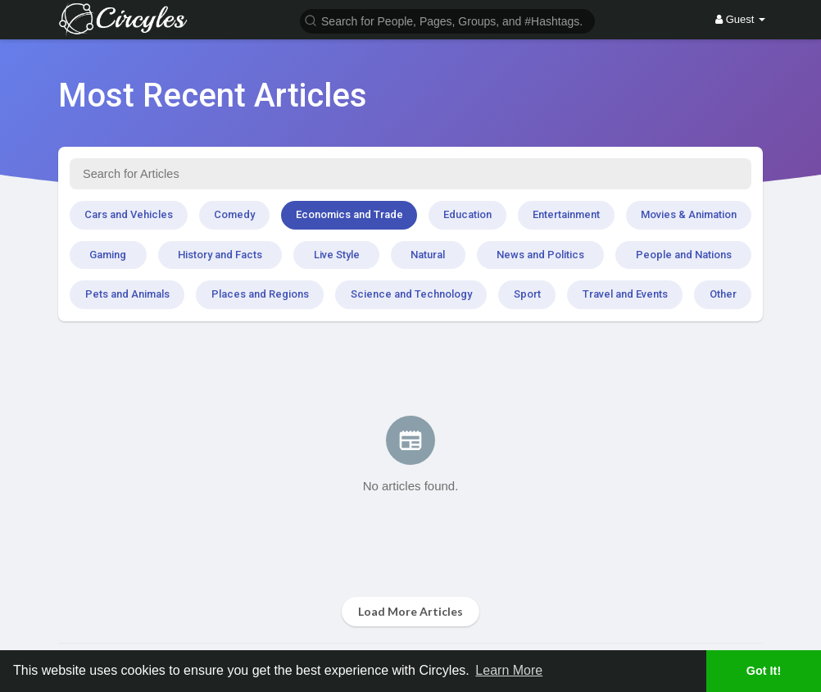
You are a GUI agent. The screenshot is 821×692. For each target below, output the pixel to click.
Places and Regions (260, 294)
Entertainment (566, 214)
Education (467, 214)
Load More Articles (410, 611)
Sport (527, 294)
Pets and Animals (127, 294)
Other (723, 294)
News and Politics (540, 254)
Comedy (234, 214)
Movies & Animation (689, 214)
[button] (447, 20)
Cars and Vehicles (128, 214)
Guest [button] (740, 19)
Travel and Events (625, 294)
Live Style (337, 254)
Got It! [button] (763, 670)
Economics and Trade (349, 214)
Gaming (107, 254)
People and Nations (684, 254)
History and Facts (220, 254)
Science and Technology (411, 294)
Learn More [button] (508, 670)
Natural (427, 254)
